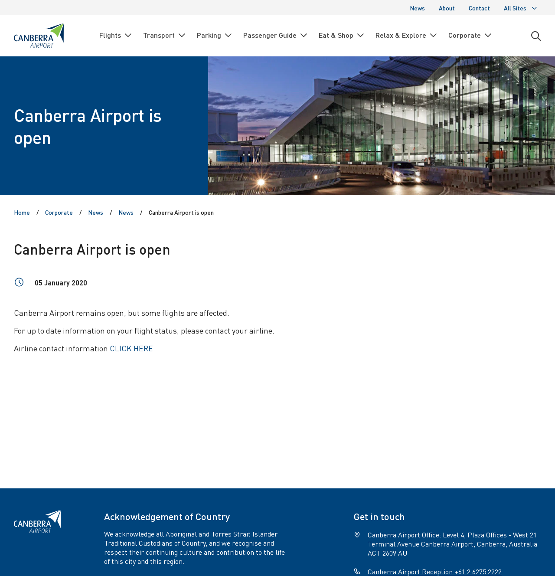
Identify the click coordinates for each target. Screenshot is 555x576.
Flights (116, 35)
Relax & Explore (406, 35)
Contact (479, 8)
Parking (215, 35)
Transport (164, 35)
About (447, 8)
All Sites (521, 8)
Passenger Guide (275, 35)
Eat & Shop (342, 35)
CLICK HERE (131, 348)
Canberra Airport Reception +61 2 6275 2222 (435, 571)
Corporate (470, 35)
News (417, 8)
